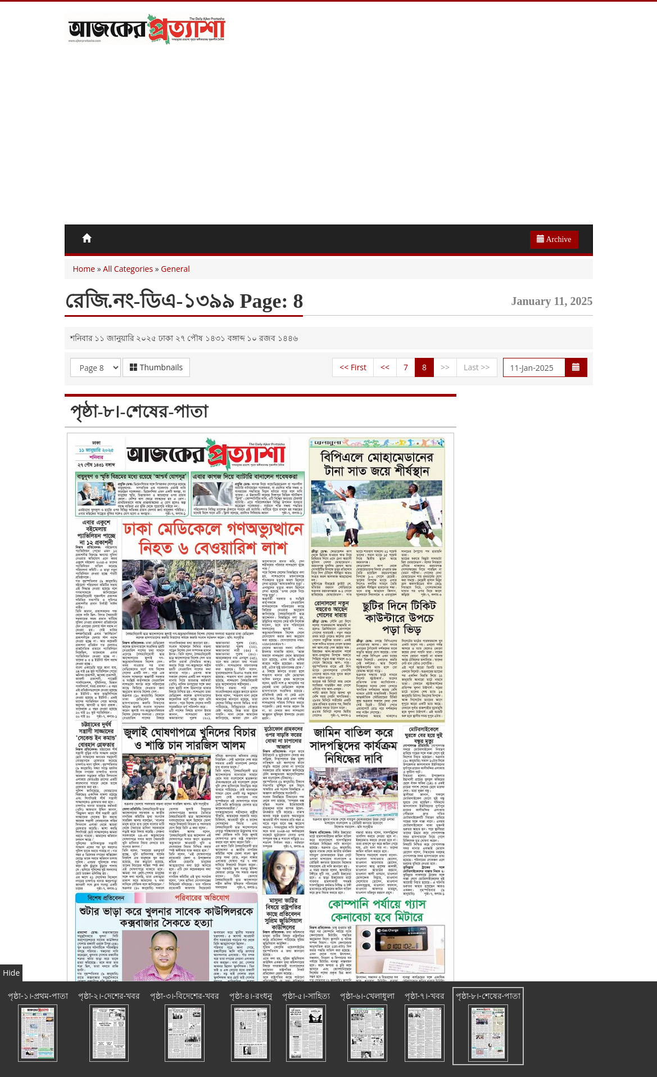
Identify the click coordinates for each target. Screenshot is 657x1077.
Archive (554, 239)
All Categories (128, 268)
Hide (11, 972)
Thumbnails (156, 367)
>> (445, 367)
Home (84, 268)
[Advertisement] (329, 140)
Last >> (477, 367)
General (175, 268)
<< (384, 367)
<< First (352, 367)
